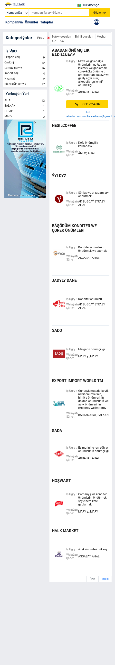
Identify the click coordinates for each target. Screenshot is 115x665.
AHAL (25, 101)
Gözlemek (99, 12)
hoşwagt (61, 480)
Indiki (105, 579)
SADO (57, 330)
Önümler (31, 22)
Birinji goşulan (84, 36)
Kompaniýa (14, 22)
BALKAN (25, 106)
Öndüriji (25, 63)
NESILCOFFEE (64, 125)
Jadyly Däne (64, 280)
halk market (65, 530)
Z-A (61, 41)
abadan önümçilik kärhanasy (70, 52)
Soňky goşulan (62, 36)
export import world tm (77, 380)
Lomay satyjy (25, 68)
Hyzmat (25, 79)
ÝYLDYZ (59, 175)
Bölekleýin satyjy (25, 84)
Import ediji (25, 73)
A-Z (54, 41)
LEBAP (25, 111)
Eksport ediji (25, 57)
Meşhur (101, 36)
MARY (25, 117)
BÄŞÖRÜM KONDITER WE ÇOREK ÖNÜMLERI (74, 228)
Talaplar (46, 22)
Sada (57, 430)
